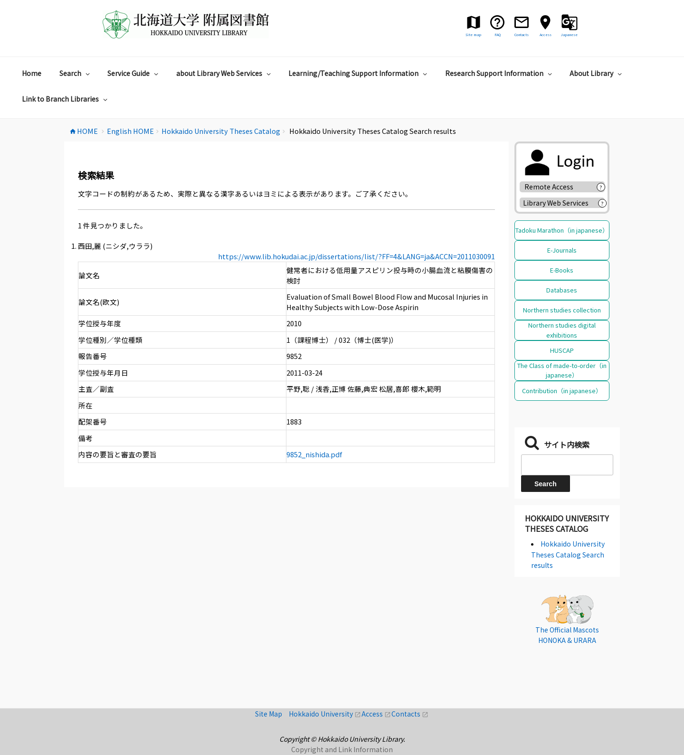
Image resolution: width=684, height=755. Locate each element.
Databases (561, 289)
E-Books (561, 269)
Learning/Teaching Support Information (358, 73)
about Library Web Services (224, 73)
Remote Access (552, 186)
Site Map (272, 713)
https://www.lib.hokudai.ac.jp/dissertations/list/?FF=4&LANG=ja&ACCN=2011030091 (356, 256)
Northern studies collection (562, 309)
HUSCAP (562, 350)
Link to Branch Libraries (66, 99)
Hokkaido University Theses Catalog (567, 523)
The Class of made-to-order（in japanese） (562, 370)
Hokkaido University (325, 713)
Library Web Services (556, 203)
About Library (597, 73)
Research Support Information (499, 73)
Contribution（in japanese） (562, 390)
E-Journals (562, 250)
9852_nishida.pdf (314, 454)
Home (31, 73)
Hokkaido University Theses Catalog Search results (568, 554)
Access (376, 713)
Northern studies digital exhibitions (562, 330)
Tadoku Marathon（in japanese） (561, 230)
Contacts (409, 713)
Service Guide (134, 73)
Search (75, 73)
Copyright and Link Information (342, 749)
